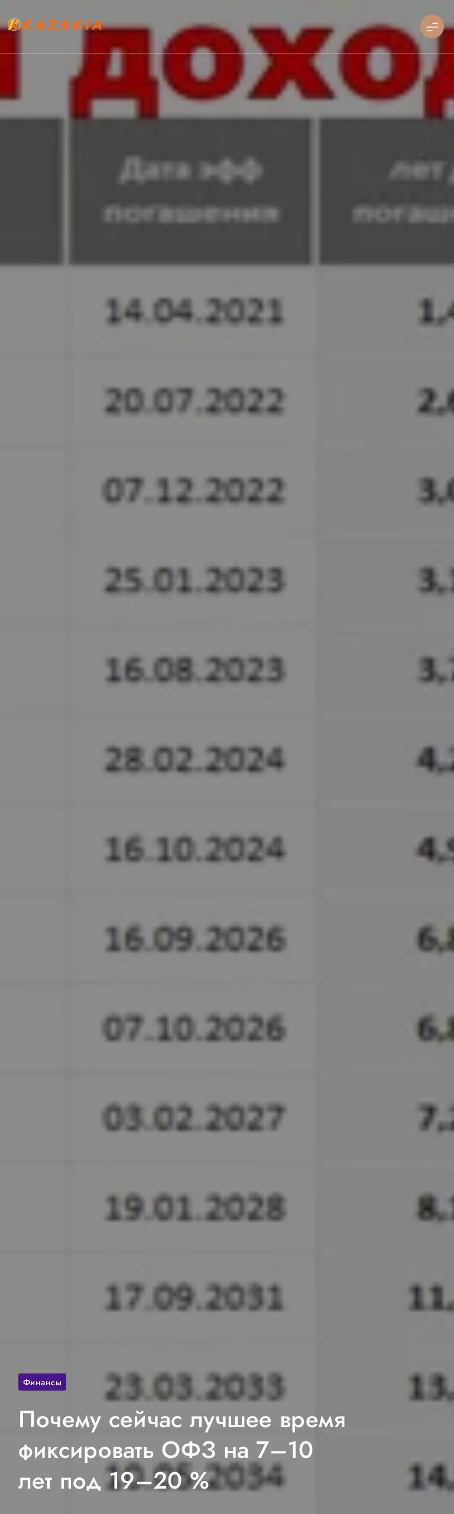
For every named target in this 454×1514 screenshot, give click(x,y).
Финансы (42, 1382)
